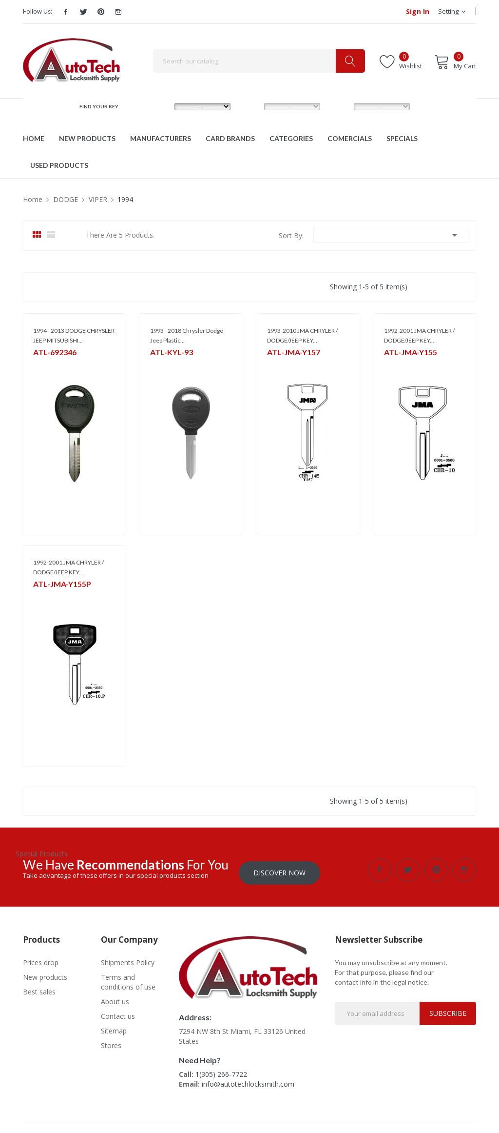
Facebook (66, 12)
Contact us (118, 1013)
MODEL (251, 106)
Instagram (118, 12)
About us (115, 998)
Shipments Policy (127, 959)
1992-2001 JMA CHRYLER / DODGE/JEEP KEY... (419, 335)
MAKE (160, 106)
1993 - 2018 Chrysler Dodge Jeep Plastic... (186, 335)
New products (45, 974)
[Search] (259, 61)
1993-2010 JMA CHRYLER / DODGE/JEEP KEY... (302, 335)
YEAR (338, 106)
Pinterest (101, 12)
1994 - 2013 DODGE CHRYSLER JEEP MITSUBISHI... (74, 335)
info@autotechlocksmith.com (248, 1081)
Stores (111, 1042)
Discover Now (279, 869)
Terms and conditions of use (128, 979)
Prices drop (40, 959)
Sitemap (114, 1027)
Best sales (39, 988)
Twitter (83, 12)
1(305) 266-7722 (221, 1071)
